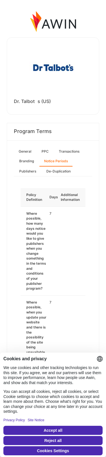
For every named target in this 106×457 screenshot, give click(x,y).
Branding (26, 161)
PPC (45, 151)
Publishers (27, 171)
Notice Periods (56, 161)
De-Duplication (58, 171)
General (25, 151)
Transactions (69, 151)
